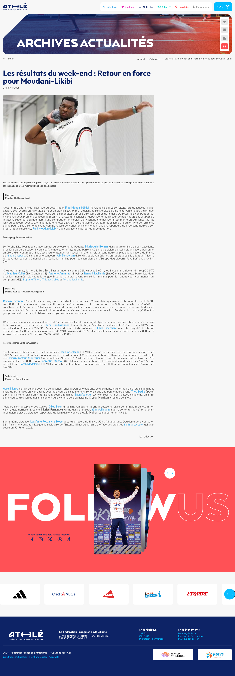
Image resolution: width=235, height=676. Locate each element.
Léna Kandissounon (57, 325)
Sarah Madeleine (30, 364)
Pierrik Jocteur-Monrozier (24, 358)
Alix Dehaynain (66, 255)
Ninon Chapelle (16, 255)
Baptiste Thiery (32, 279)
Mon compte (201, 7)
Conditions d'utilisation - (16, 656)
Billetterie (110, 7)
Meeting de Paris (187, 633)
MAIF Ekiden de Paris (189, 638)
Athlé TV (164, 7)
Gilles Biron (55, 406)
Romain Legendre (13, 301)
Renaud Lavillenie (94, 273)
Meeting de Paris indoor (191, 635)
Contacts (54, 656)
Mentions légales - (39, 656)
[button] (172, 480)
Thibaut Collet (50, 279)
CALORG (144, 635)
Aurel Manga (10, 388)
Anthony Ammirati (59, 273)
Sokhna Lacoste (133, 424)
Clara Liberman (106, 328)
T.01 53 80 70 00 (67, 638)
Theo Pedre (138, 391)
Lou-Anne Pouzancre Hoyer (47, 421)
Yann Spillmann (101, 409)
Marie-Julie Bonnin (96, 246)
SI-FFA (142, 633)
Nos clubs (182, 7)
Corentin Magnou (52, 361)
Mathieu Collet (16, 273)
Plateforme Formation (151, 638)
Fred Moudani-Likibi (77, 207)
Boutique (127, 7)
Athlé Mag (146, 7)
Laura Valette (83, 394)
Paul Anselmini (70, 352)
